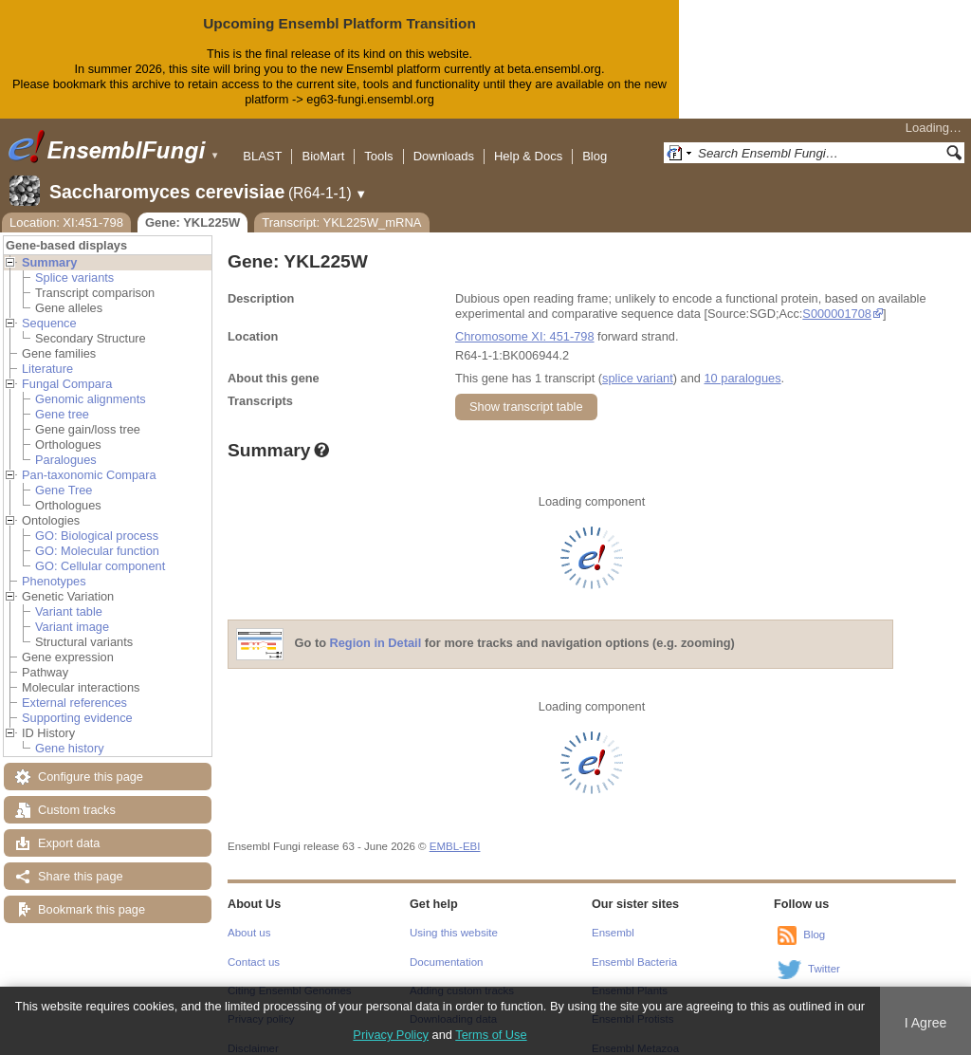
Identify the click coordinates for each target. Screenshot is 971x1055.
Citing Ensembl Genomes (290, 975)
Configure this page (90, 761)
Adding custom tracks (462, 975)
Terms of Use (490, 1034)
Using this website (454, 917)
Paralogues (66, 444)
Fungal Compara (67, 368)
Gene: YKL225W (192, 207)
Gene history (69, 733)
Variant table (68, 596)
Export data (69, 828)
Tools (378, 141)
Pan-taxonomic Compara (89, 460)
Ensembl (613, 917)
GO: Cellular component (100, 551)
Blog (594, 141)
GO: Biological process (96, 520)
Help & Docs (528, 141)
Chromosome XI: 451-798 (525, 321)
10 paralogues (742, 363)
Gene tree (62, 399)
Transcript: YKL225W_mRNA (341, 207)
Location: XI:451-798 (66, 207)
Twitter (824, 953)
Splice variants (74, 262)
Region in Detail (376, 627)
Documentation (446, 947)
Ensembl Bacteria (634, 947)
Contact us (254, 947)
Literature (47, 353)
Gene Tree (63, 475)
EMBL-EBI (455, 831)
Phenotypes (54, 566)
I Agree (926, 1022)
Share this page (80, 861)
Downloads (443, 141)
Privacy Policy (391, 1034)
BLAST (262, 141)
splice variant (637, 363)
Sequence (49, 308)
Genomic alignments (90, 384)
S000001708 (836, 298)
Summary (49, 247)
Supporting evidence (77, 702)
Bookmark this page (91, 894)
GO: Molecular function (97, 535)
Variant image (72, 611)
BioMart (323, 141)
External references (74, 687)
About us (249, 917)
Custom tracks (77, 794)
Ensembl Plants (630, 975)
